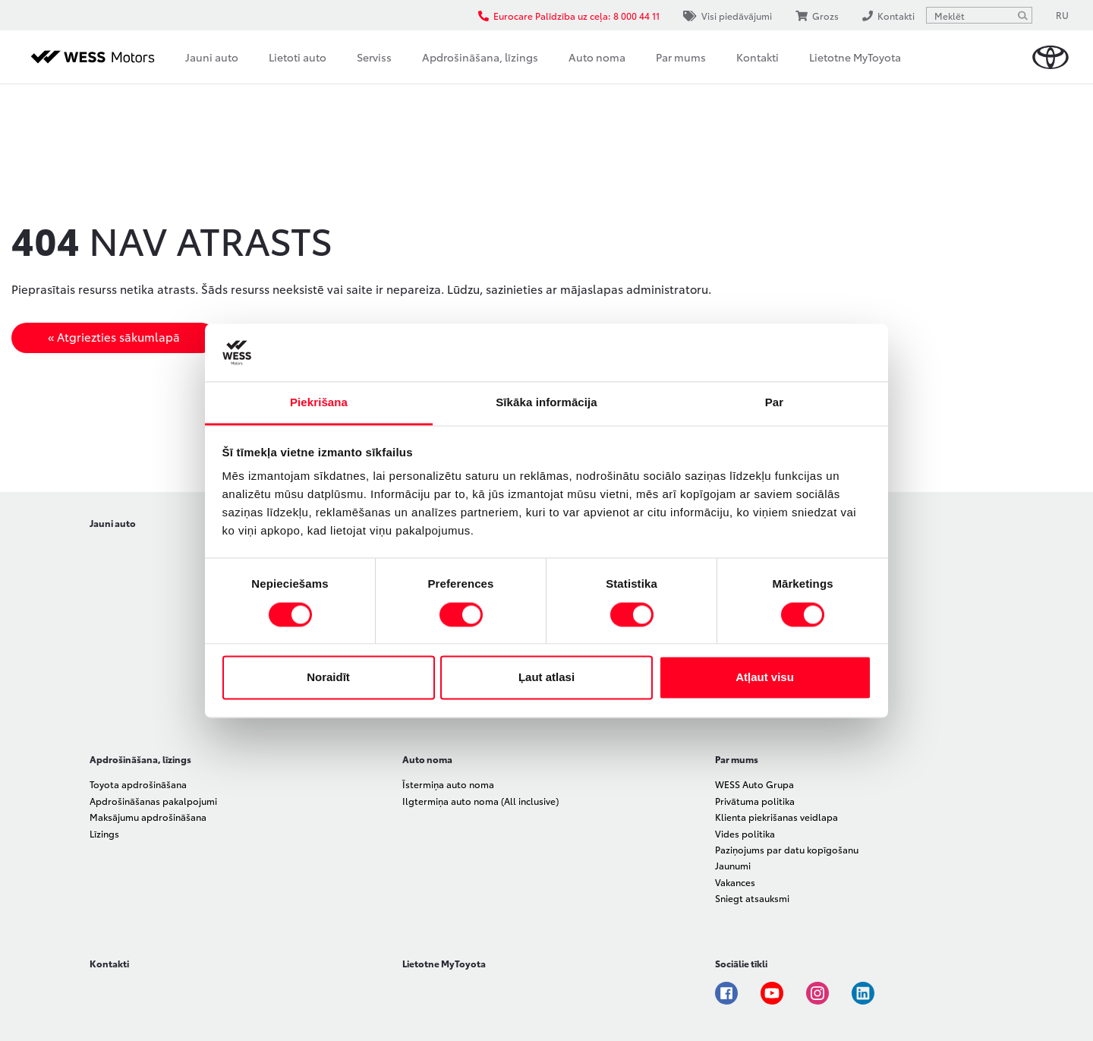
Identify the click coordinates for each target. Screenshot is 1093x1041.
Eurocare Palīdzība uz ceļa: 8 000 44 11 (569, 15)
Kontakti (757, 57)
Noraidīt (328, 677)
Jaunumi (733, 865)
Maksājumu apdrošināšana (148, 816)
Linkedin (863, 993)
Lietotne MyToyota (855, 57)
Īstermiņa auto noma (448, 784)
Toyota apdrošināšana (138, 784)
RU (1062, 14)
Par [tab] (774, 402)
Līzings (104, 833)
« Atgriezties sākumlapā (114, 336)
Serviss (374, 57)
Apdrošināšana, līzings (480, 57)
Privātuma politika (755, 800)
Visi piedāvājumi (727, 15)
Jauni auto (211, 57)
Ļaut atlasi (546, 677)
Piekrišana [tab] (319, 402)
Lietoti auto (297, 57)
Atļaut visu (764, 677)
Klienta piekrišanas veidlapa (776, 816)
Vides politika (745, 833)
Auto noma (597, 57)
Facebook (726, 993)
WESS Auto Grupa (754, 784)
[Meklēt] (1022, 15)
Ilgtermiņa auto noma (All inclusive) (480, 800)
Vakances (735, 881)
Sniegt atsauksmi (752, 897)
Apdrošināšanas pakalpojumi (153, 800)
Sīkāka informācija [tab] (546, 402)
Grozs (817, 15)
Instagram (817, 993)
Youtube (772, 993)
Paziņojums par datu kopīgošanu (786, 849)
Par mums (681, 57)
